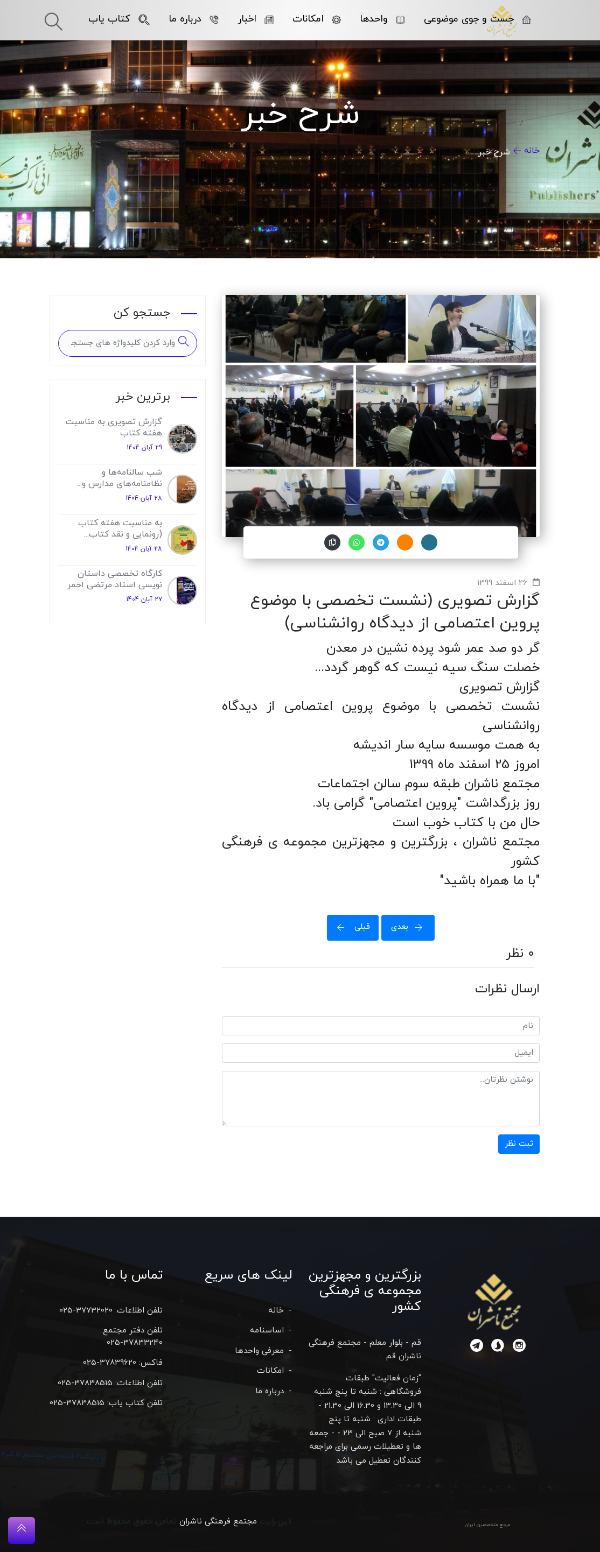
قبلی (350, 927)
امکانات (316, 19)
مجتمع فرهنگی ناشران (218, 1521)
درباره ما (194, 19)
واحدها (382, 19)
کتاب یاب (119, 19)
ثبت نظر (519, 1143)
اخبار (256, 19)
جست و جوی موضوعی (477, 19)
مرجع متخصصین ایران (488, 1524)
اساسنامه (267, 1330)
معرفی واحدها (259, 1351)
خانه (532, 151)
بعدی (410, 927)
